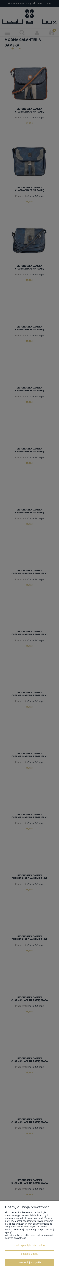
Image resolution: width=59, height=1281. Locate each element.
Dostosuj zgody (29, 1253)
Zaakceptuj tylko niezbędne (29, 1245)
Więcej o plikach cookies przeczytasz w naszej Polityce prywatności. (29, 1236)
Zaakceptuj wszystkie (29, 1262)
